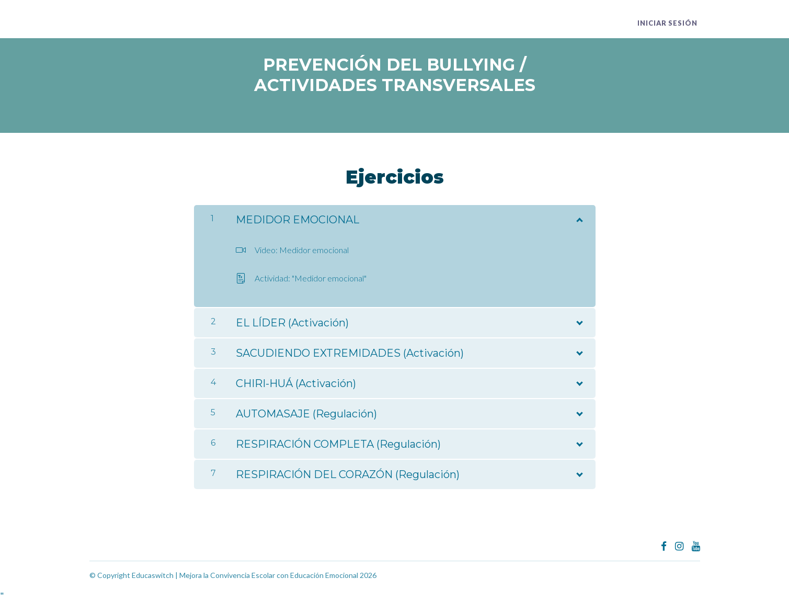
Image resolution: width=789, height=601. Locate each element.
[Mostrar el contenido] (579, 217)
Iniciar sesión (670, 23)
